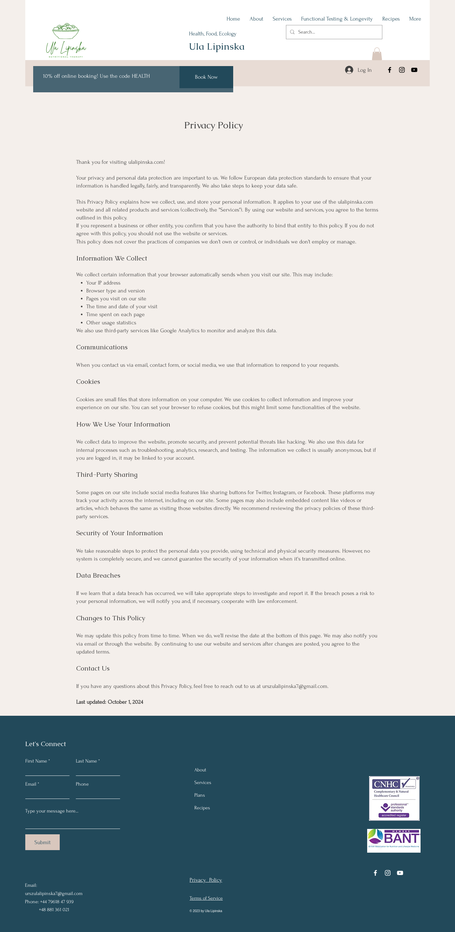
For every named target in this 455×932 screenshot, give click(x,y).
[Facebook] (389, 70)
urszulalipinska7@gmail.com (294, 686)
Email (30, 784)
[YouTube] (414, 70)
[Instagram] (402, 70)
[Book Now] (206, 77)
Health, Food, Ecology (213, 34)
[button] (377, 53)
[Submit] (42, 842)
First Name (36, 760)
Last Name (86, 760)
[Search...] (333, 32)
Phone (82, 784)
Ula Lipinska (217, 46)
